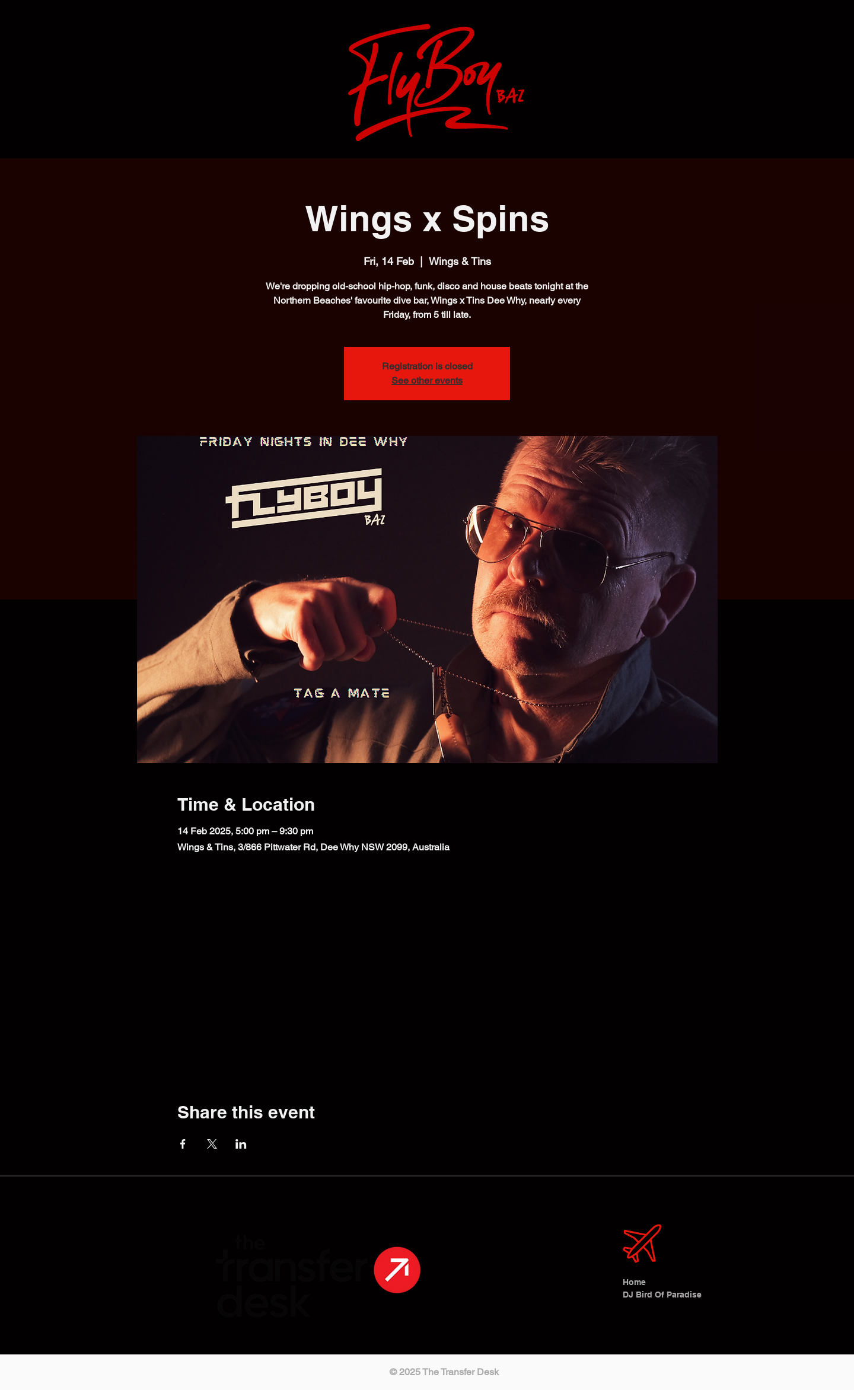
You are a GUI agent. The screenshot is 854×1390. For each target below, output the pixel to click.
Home (634, 1282)
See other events (427, 380)
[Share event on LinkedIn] (241, 1144)
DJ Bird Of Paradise (658, 1294)
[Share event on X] (212, 1144)
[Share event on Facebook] (183, 1144)
